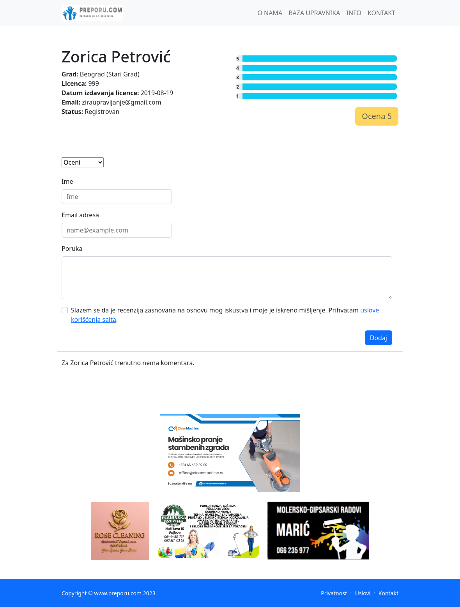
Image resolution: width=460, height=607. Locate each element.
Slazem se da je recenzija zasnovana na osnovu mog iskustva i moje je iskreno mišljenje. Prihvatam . (225, 315)
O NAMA (269, 13)
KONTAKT (381, 13)
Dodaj (378, 338)
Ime (67, 181)
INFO (354, 13)
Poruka (72, 248)
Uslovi (362, 593)
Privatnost (334, 593)
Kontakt (388, 593)
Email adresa (80, 215)
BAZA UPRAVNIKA (314, 13)
